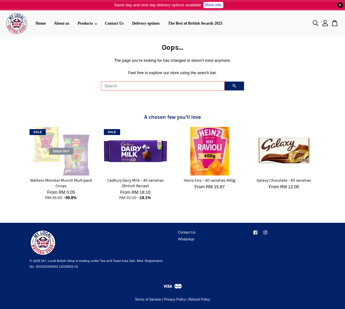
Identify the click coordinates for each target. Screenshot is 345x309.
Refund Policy (199, 299)
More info (213, 5)
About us (61, 23)
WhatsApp (186, 239)
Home (41, 23)
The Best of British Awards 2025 (195, 23)
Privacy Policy (175, 299)
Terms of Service (148, 299)
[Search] (163, 86)
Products (87, 23)
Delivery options (146, 23)
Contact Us (114, 23)
